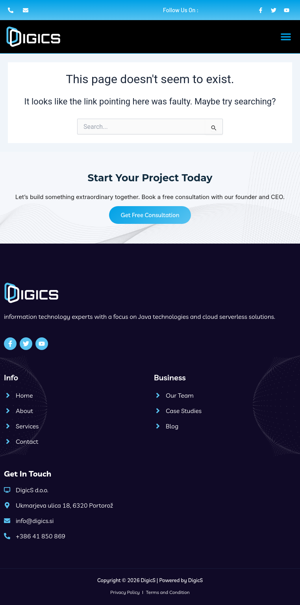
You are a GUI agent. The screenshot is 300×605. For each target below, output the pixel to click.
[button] (286, 36)
